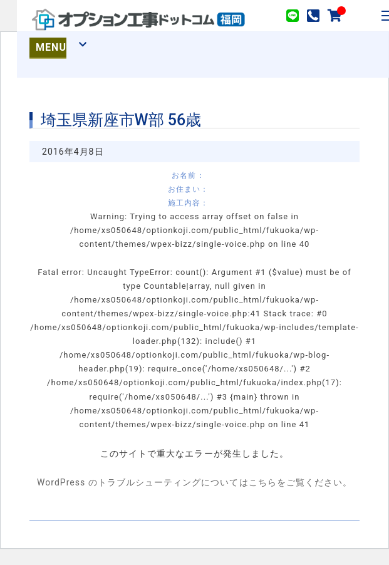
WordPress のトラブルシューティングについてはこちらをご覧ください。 (194, 482)
